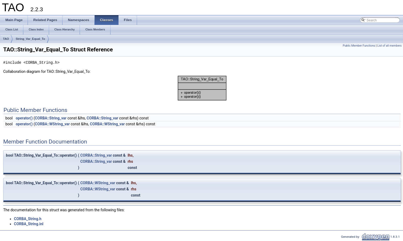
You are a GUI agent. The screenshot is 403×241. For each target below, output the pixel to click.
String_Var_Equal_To (30, 38)
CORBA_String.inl (28, 224)
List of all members (389, 45)
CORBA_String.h (27, 219)
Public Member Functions (359, 45)
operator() (24, 118)
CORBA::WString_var (52, 124)
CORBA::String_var (50, 118)
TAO (6, 38)
